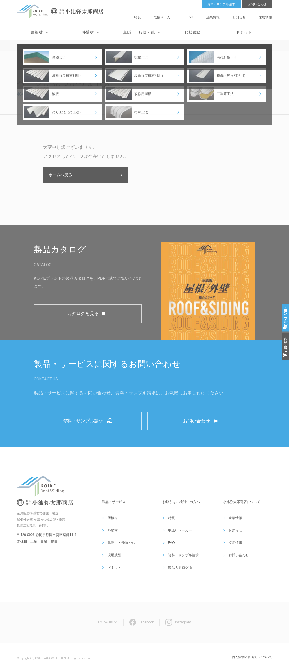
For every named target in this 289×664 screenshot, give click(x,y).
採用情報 (266, 15)
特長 (171, 15)
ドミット (113, 560)
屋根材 (111, 533)
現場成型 (113, 553)
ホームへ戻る (60, 175)
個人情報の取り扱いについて (252, 646)
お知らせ (246, 15)
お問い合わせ (257, 4)
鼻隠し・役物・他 (119, 547)
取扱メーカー (191, 15)
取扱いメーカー (179, 540)
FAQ (210, 15)
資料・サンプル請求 (221, 4)
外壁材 (111, 540)
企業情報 (227, 15)
